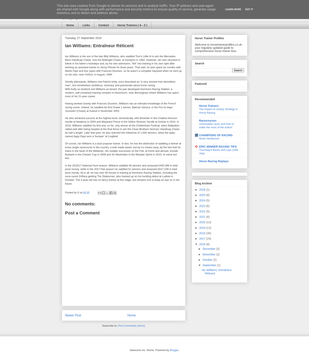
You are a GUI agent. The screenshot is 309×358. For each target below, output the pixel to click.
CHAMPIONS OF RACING (216, 135)
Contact (103, 25)
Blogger (174, 350)
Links (86, 25)
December (209, 248)
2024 (202, 200)
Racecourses (208, 120)
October (208, 259)
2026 (202, 189)
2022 (202, 211)
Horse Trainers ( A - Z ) (132, 25)
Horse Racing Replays (214, 161)
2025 (202, 195)
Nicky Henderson (209, 138)
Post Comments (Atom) (131, 325)
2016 (202, 244)
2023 (202, 206)
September (210, 265)
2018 (202, 233)
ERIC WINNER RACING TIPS (218, 146)
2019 (202, 227)
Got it (249, 9)
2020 (202, 222)
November (209, 254)
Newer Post (73, 315)
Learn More (233, 9)
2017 (202, 238)
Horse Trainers (209, 105)
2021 (202, 216)
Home (70, 25)
